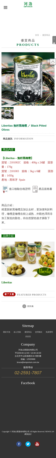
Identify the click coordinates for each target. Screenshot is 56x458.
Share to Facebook (19, 444)
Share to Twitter (28, 444)
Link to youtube (37, 444)
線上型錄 (17, 332)
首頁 (37, 35)
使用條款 (38, 332)
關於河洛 (6, 332)
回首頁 (28, 336)
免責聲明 (49, 332)
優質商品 (28, 332)
